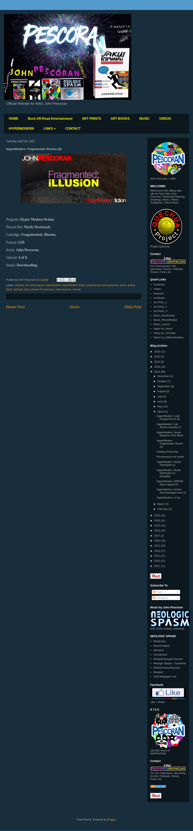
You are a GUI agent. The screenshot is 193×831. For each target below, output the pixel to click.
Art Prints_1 (160, 302)
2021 (157, 515)
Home (74, 307)
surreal (76, 289)
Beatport (158, 672)
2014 (157, 550)
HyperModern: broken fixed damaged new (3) (171, 491)
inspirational (94, 285)
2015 (157, 545)
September (164, 386)
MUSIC (144, 118)
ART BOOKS (120, 118)
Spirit (9, 289)
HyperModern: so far (168, 497)
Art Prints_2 (160, 306)
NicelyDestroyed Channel (168, 658)
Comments (160, 597)
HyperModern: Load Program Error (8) (168, 418)
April (160, 411)
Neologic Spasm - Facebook (169, 663)
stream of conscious (42, 289)
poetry (131, 285)
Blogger (111, 819)
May (160, 406)
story (26, 289)
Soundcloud (160, 654)
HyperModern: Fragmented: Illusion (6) (170, 443)
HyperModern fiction (73, 285)
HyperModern (53, 285)
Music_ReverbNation (165, 319)
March (161, 503)
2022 (157, 371)
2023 (157, 366)
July (160, 396)
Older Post (132, 307)
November (163, 376)
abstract (19, 285)
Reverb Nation (161, 645)
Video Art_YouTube (164, 333)
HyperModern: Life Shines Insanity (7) (169, 426)
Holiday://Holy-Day (167, 451)
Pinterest (158, 293)
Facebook (159, 284)
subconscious (63, 289)
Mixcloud (158, 650)
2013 (157, 555)
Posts (157, 591)
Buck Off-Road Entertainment (50, 118)
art (27, 285)
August (161, 391)
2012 (157, 560)
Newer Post (15, 307)
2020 (157, 520)
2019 (157, 525)
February (163, 508)
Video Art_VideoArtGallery (168, 337)
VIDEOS (165, 118)
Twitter (157, 288)
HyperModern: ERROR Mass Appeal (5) (170, 483)
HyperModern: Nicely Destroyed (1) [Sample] (169, 473)
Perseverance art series (170, 456)
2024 (157, 361)
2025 (157, 356)
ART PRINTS (91, 118)
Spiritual (18, 289)
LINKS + (49, 128)
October (162, 381)
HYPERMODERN (21, 128)
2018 (157, 530)
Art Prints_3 (160, 311)
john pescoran (110, 285)
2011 (157, 566)
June (160, 401)
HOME (13, 118)
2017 (157, 535)
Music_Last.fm (161, 324)
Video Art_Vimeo (163, 328)
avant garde (37, 285)
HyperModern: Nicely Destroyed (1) (169, 463)
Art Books (159, 297)
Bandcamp (159, 641)
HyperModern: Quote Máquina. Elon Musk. (170, 434)
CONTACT (73, 128)
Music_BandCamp (163, 315)
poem (123, 285)
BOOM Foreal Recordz (166, 667)
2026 (157, 351)
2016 (157, 540)
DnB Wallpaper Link (164, 676)
